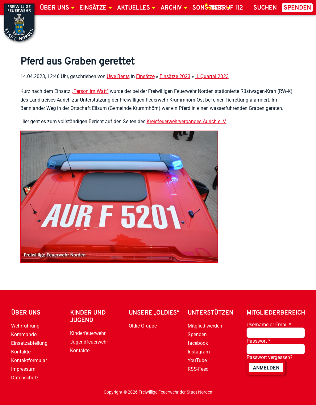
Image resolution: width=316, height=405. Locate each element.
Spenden (297, 8)
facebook (198, 343)
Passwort (258, 341)
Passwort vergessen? (270, 357)
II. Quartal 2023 (212, 76)
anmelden (266, 368)
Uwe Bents (118, 76)
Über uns (54, 8)
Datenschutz (25, 378)
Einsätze (92, 8)
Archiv (171, 8)
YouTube (197, 360)
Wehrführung (25, 326)
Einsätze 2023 (175, 76)
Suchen (265, 8)
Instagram (199, 352)
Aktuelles (133, 8)
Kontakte (21, 352)
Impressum (23, 369)
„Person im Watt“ (90, 91)
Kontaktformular (29, 360)
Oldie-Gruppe (143, 326)
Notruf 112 (226, 8)
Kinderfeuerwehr (88, 333)
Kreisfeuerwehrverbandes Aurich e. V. (187, 121)
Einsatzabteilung (29, 343)
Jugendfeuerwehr (89, 342)
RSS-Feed (198, 369)
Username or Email (269, 325)
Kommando (24, 334)
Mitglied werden (205, 326)
